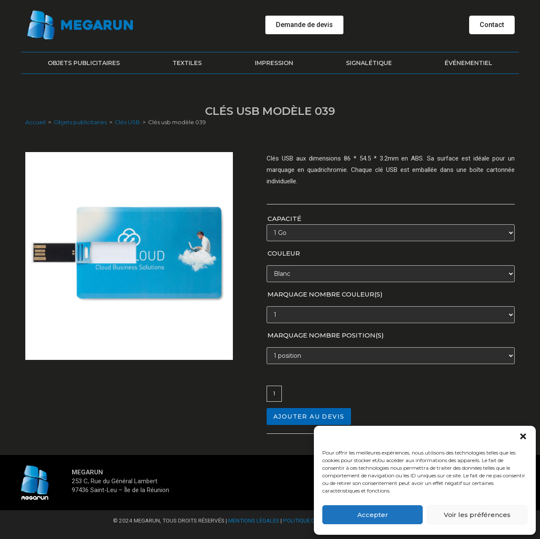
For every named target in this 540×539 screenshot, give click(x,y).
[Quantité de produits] (274, 394)
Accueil (35, 122)
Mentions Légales (253, 520)
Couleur (283, 253)
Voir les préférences (477, 515)
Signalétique (369, 63)
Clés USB (127, 122)
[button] (523, 436)
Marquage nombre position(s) (325, 335)
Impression (274, 63)
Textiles (187, 63)
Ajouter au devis (308, 416)
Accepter (372, 515)
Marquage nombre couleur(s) (325, 294)
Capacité (284, 219)
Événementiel (468, 63)
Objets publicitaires (84, 63)
